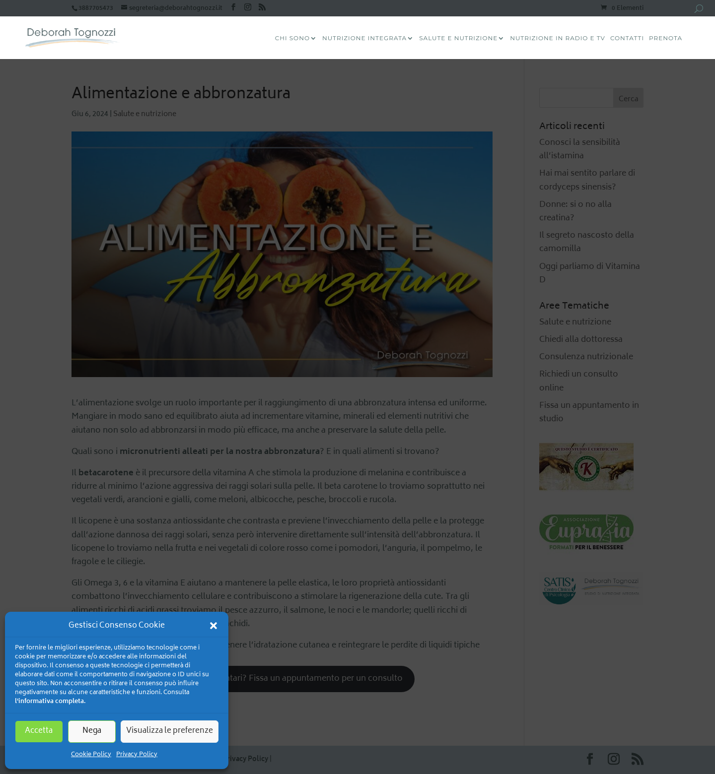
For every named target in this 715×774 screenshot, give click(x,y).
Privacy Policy (136, 755)
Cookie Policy (91, 755)
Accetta (39, 731)
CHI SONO (292, 38)
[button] (213, 626)
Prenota (665, 38)
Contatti (627, 38)
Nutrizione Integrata (364, 38)
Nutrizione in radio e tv (557, 38)
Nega (91, 731)
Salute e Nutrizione (458, 38)
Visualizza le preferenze (169, 731)
